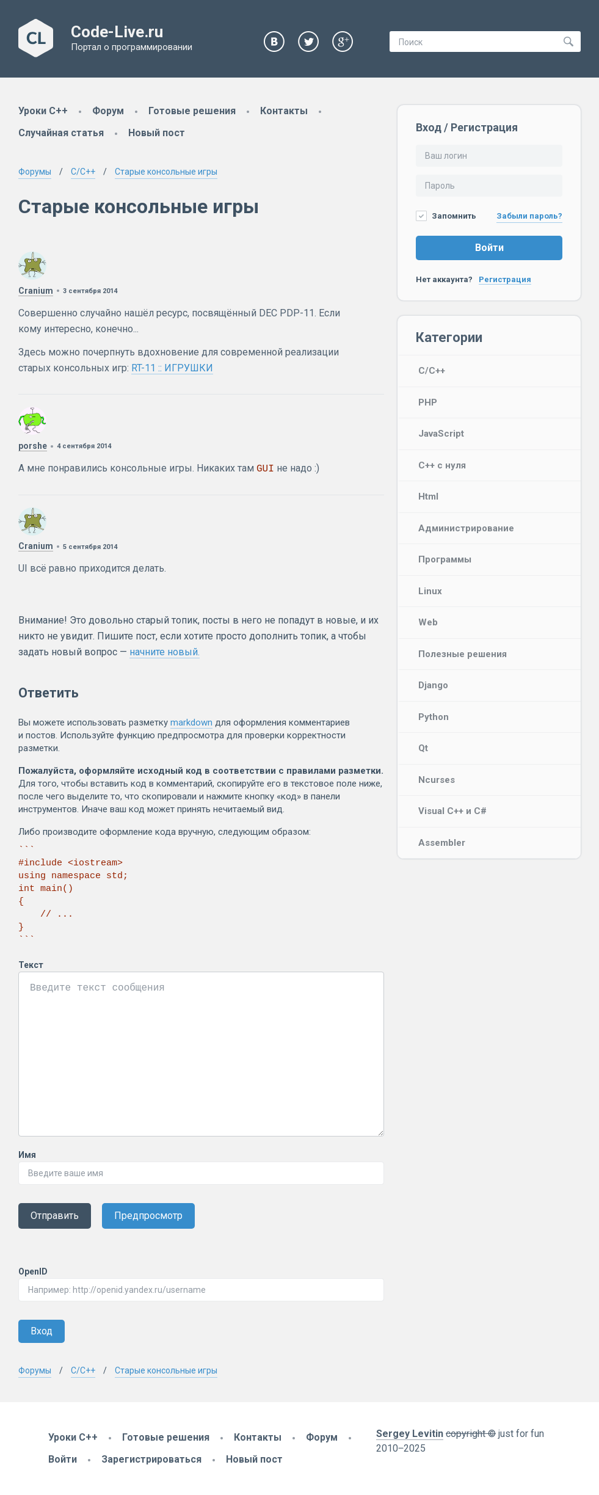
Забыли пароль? (529, 215)
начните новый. (164, 652)
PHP (427, 402)
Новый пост (156, 133)
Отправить (55, 1215)
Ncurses (436, 779)
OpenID (33, 1271)
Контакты (284, 111)
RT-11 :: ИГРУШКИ (172, 368)
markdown (191, 722)
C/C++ (431, 370)
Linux (430, 591)
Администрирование (466, 528)
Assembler (441, 842)
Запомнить (446, 215)
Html (428, 496)
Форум (108, 111)
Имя (27, 1155)
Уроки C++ (43, 111)
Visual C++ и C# (452, 811)
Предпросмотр (148, 1215)
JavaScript (441, 433)
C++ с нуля (442, 465)
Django (433, 685)
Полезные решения (462, 654)
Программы (444, 559)
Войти (489, 247)
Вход (42, 1331)
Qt (423, 748)
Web (428, 622)
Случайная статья (61, 133)
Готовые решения (192, 111)
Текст (30, 965)
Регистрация (505, 279)
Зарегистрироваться (151, 1459)
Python (433, 716)
